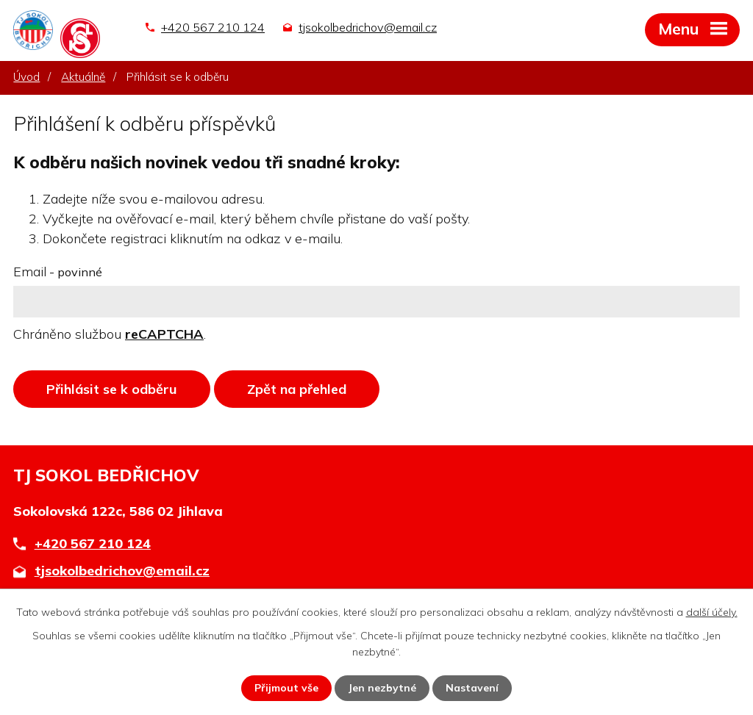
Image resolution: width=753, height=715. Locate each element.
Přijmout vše (286, 687)
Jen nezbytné (382, 687)
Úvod (26, 77)
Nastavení (472, 687)
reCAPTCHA (164, 334)
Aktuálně (83, 77)
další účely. (712, 612)
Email (57, 271)
